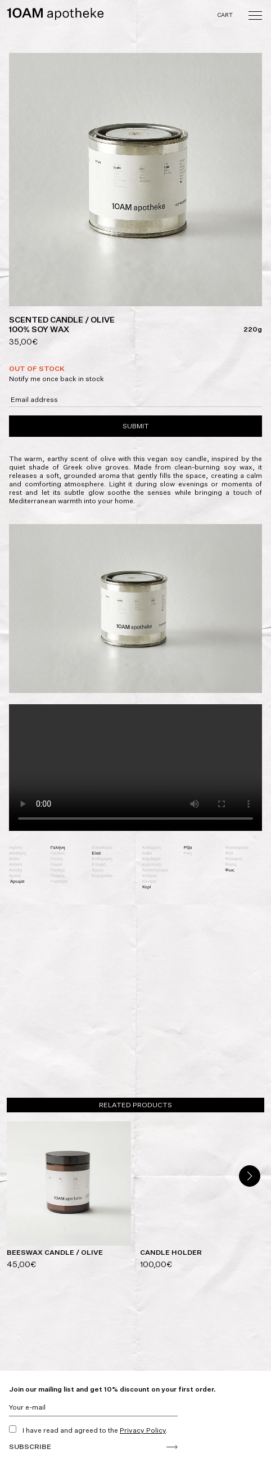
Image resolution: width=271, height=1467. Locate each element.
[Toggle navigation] (255, 14)
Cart (226, 14)
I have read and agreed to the (88, 1429)
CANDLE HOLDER (171, 1252)
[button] (249, 1176)
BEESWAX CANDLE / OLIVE (55, 1252)
